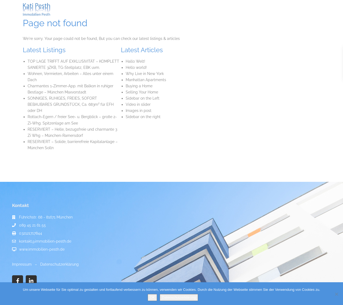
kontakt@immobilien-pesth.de (45, 241)
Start (101, 9)
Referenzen (238, 9)
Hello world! (136, 67)
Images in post (138, 110)
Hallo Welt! (135, 61)
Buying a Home (139, 86)
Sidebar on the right (143, 117)
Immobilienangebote (133, 9)
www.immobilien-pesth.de (42, 249)
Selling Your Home (142, 92)
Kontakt (264, 9)
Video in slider (138, 104)
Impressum (22, 264)
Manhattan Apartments (146, 80)
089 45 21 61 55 (32, 225)
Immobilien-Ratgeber (200, 9)
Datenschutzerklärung (59, 264)
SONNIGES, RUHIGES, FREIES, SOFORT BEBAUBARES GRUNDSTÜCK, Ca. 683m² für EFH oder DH (71, 104)
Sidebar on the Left (142, 98)
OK (152, 297)
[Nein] (336, 294)
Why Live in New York (145, 73)
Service (166, 9)
